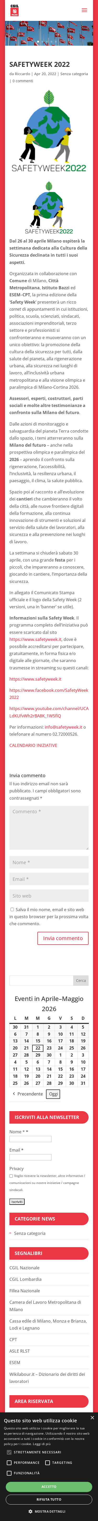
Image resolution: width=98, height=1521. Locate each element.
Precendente (27, 1094)
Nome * (18, 1132)
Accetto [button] (49, 1486)
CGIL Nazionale (24, 1268)
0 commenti (23, 80)
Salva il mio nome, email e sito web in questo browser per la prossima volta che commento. (48, 917)
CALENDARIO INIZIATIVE (33, 745)
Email (16, 1150)
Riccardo (22, 73)
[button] (48, 1511)
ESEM (14, 1362)
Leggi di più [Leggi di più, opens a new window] (41, 1444)
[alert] (49, 1466)
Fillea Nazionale (24, 1291)
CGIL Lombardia (25, 1279)
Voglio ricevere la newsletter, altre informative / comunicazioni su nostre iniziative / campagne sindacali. (47, 1183)
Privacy (16, 1168)
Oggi (53, 1093)
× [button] (92, 1418)
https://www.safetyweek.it (35, 639)
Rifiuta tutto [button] (49, 1499)
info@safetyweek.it (63, 727)
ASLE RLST (19, 1351)
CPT (13, 1339)
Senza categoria (74, 73)
